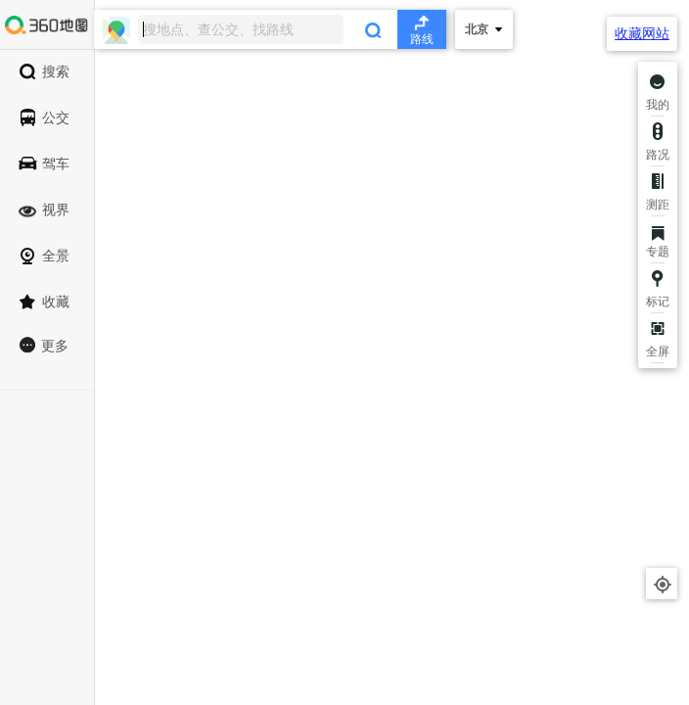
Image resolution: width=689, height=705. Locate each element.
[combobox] (270, 29)
